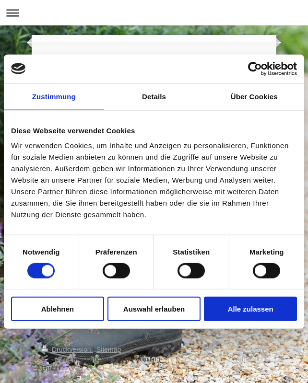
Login (258, 349)
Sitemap (108, 349)
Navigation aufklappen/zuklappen (154, 12)
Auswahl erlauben (154, 309)
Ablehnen (57, 309)
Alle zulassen (250, 309)
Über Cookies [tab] (254, 96)
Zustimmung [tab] (54, 96)
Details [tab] (154, 96)
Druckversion (67, 349)
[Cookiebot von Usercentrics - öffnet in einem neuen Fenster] (255, 68)
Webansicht (249, 359)
